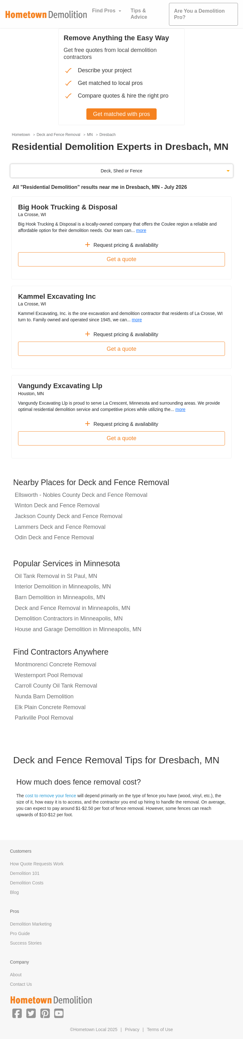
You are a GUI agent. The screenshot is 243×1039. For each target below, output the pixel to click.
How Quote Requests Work (37, 863)
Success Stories (26, 943)
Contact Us (21, 984)
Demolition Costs (27, 882)
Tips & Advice (139, 14)
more (141, 230)
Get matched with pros (121, 114)
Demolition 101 (25, 873)
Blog (14, 892)
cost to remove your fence (50, 795)
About (16, 974)
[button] (17, 1013)
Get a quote (121, 259)
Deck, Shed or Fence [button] (121, 170)
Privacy (132, 1029)
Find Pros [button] (103, 10)
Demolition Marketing (31, 924)
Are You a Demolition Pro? (199, 14)
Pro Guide (20, 933)
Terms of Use (160, 1029)
